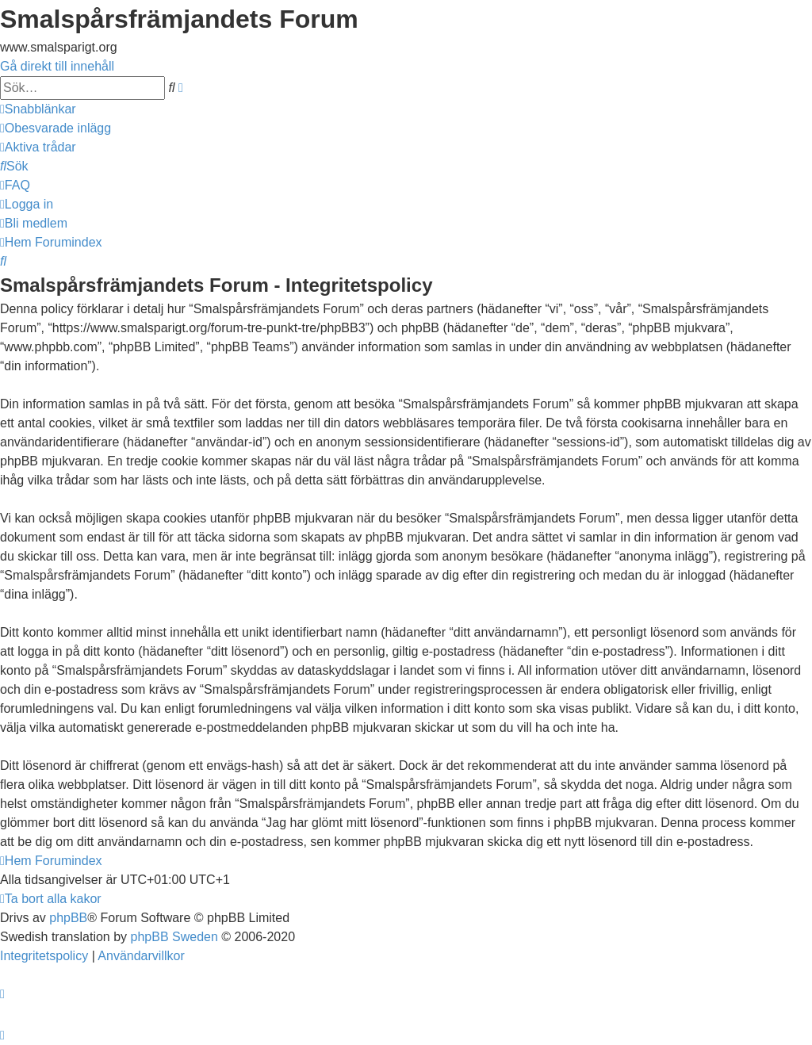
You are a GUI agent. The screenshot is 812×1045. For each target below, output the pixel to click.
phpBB (68, 917)
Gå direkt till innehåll (57, 66)
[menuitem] (55, 128)
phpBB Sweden (174, 937)
